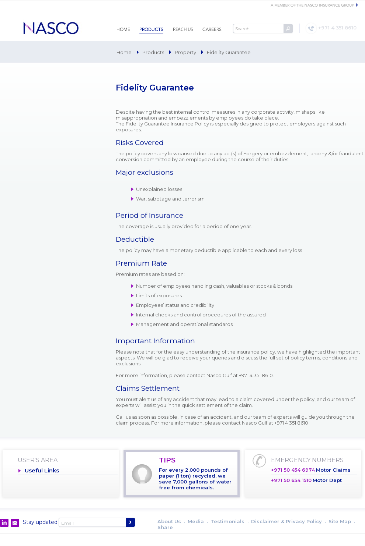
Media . (198, 521)
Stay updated (40, 522)
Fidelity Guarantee (229, 52)
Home (124, 52)
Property (185, 52)
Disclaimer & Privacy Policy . (288, 521)
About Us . (171, 521)
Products (153, 52)
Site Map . (341, 521)
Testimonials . (229, 521)
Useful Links (42, 470)
